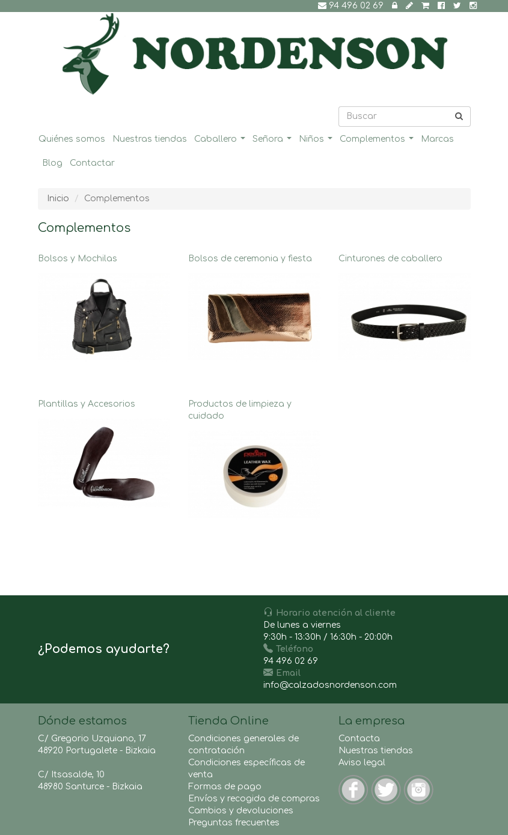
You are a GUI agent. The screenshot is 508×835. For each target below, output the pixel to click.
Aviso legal (361, 762)
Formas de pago (225, 786)
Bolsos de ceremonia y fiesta (254, 311)
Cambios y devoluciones (240, 810)
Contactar (92, 163)
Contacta (359, 738)
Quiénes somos (71, 139)
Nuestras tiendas (149, 139)
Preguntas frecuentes (234, 822)
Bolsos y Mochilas (104, 311)
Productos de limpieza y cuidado (254, 462)
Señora (273, 142)
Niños (317, 142)
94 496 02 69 (351, 5)
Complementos (378, 142)
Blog (52, 163)
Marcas (437, 139)
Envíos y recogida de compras (254, 798)
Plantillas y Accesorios (104, 456)
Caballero (221, 142)
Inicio (58, 198)
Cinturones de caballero (404, 311)
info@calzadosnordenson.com (330, 685)
